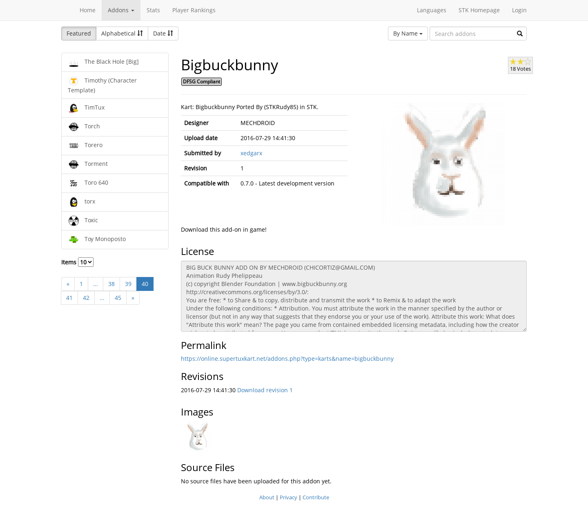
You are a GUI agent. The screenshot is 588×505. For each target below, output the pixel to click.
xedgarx (251, 153)
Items (77, 262)
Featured (79, 33)
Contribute (316, 497)
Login (519, 10)
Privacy (288, 497)
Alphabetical (122, 33)
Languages (431, 10)
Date (163, 33)
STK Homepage (479, 10)
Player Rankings (194, 10)
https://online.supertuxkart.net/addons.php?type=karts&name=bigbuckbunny (287, 358)
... (95, 284)
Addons (121, 10)
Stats (153, 10)
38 (111, 284)
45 (118, 298)
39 (128, 284)
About (266, 497)
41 (69, 298)
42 (86, 298)
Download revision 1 (265, 390)
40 (145, 284)
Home (88, 10)
